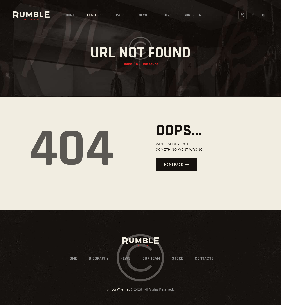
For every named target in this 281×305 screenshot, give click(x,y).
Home (127, 64)
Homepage (173, 164)
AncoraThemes (118, 289)
